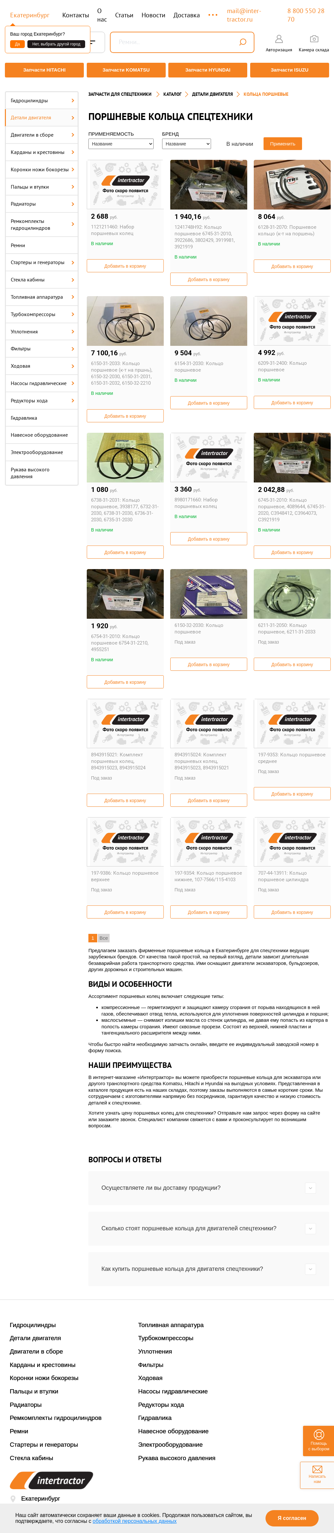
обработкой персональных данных (135, 1521)
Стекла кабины (42, 276)
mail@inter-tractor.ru (244, 15)
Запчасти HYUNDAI (208, 70)
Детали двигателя (42, 113)
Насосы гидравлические (42, 379)
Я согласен (292, 1518)
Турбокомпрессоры (42, 310)
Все (103, 934)
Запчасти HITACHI (43, 70)
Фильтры (42, 345)
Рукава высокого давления (30, 469)
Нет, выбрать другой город (56, 44)
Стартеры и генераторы (42, 258)
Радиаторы (42, 200)
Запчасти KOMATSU (126, 70)
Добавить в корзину (125, 262)
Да (17, 44)
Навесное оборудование (39, 431)
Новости (153, 15)
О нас (102, 15)
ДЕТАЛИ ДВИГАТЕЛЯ (212, 90)
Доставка (187, 15)
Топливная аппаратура (42, 293)
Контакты (75, 15)
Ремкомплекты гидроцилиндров (42, 220)
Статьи (124, 15)
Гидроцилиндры (42, 96)
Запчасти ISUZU (291, 70)
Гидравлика (24, 414)
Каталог (172, 90)
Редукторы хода (42, 396)
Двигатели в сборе (42, 131)
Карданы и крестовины (42, 148)
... (213, 12)
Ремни (18, 241)
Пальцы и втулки (42, 182)
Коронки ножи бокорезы (42, 165)
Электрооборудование (37, 448)
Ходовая (42, 362)
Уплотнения (42, 327)
